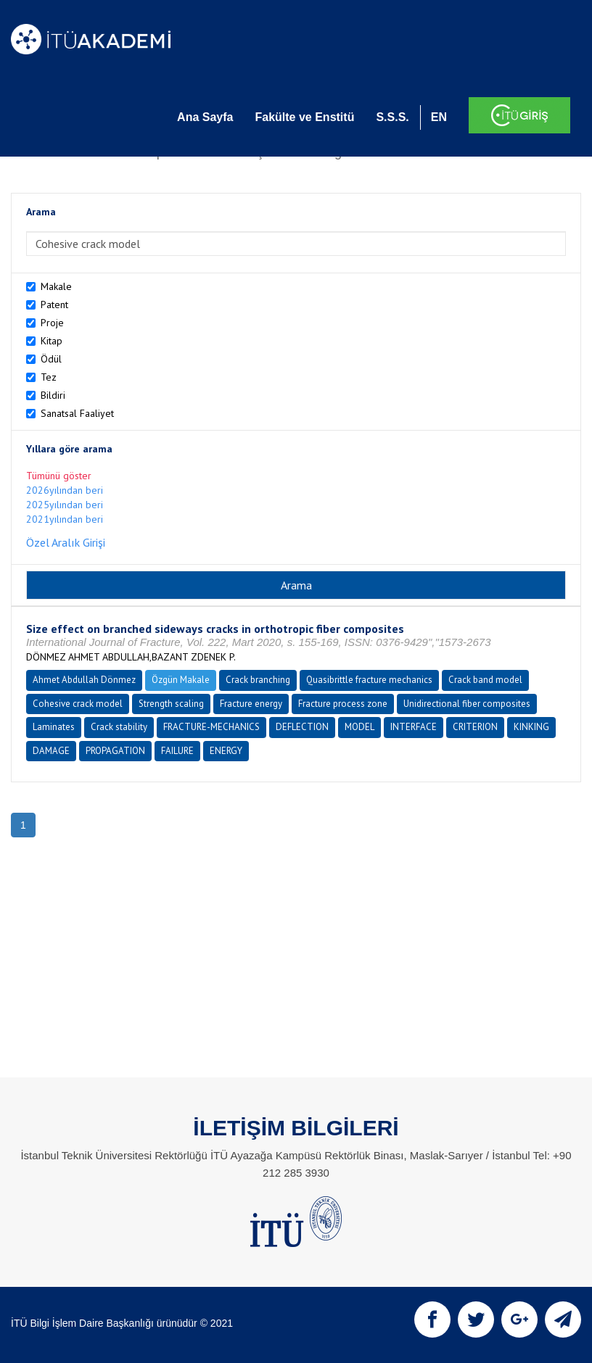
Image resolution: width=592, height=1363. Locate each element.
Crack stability (119, 727)
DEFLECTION (302, 727)
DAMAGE (51, 751)
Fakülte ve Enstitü (304, 117)
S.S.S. (392, 117)
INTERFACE (413, 727)
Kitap (51, 340)
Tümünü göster (58, 475)
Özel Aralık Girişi (65, 542)
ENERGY (226, 751)
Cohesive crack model (78, 703)
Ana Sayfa (205, 117)
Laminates (54, 727)
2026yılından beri (64, 490)
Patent (54, 304)
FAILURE (177, 751)
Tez (49, 377)
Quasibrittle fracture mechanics (369, 680)
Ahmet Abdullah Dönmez (84, 680)
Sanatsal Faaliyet (77, 413)
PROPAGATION (115, 751)
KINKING (531, 727)
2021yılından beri (64, 519)
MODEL (359, 727)
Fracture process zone (342, 703)
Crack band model (485, 680)
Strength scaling (171, 703)
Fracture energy (251, 703)
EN (439, 117)
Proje (52, 322)
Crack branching (258, 680)
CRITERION (475, 727)
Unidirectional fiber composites (466, 703)
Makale (56, 286)
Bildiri (53, 395)
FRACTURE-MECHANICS (211, 727)
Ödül (51, 358)
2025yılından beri (64, 504)
